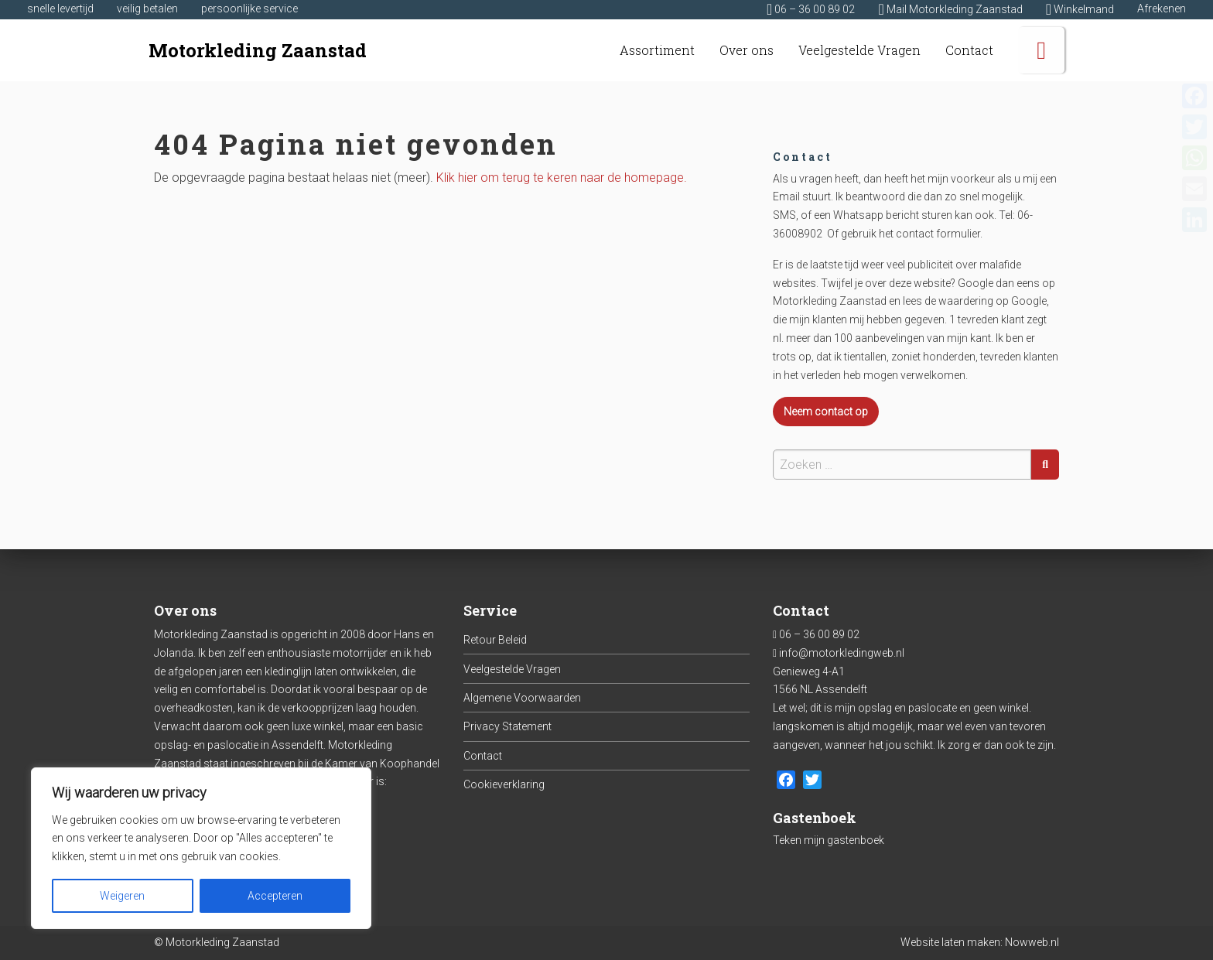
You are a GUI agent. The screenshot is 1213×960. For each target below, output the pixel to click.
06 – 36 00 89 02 (819, 634)
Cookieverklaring (504, 784)
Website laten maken (950, 942)
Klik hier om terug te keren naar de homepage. (561, 177)
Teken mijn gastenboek (828, 840)
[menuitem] (657, 50)
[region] (201, 848)
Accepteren (275, 896)
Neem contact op (826, 411)
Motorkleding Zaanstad (258, 50)
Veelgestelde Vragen (512, 669)
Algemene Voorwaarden (522, 698)
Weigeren (122, 896)
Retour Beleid (495, 640)
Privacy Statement (507, 726)
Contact (482, 756)
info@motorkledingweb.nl (841, 653)
